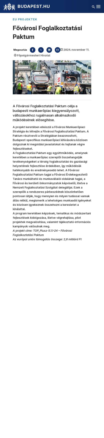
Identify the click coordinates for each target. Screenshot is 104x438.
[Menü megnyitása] (98, 6)
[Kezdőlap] (9, 6)
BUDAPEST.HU (34, 6)
